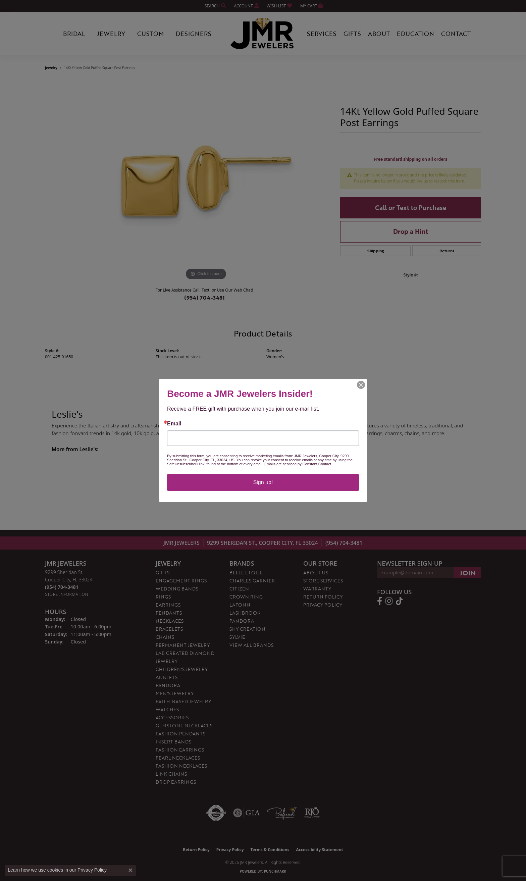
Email (174, 423)
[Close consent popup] (130, 870)
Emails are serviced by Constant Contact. (298, 464)
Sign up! (263, 482)
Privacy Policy (91, 870)
